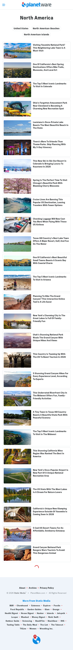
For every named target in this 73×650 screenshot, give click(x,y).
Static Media (20, 593)
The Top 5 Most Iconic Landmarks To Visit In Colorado (49, 85)
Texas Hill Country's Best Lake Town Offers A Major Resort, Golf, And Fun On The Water (51, 241)
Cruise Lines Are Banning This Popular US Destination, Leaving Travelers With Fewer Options (49, 202)
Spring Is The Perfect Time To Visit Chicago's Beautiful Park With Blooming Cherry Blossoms (50, 183)
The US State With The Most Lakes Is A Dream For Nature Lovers (50, 491)
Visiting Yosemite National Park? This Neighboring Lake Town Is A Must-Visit (49, 48)
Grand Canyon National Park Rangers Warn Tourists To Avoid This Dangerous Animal (49, 550)
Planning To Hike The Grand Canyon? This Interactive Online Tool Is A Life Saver (49, 299)
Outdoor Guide (12, 621)
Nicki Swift (53, 617)
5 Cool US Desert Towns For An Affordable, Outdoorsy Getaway (49, 529)
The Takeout (57, 625)
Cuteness (35, 606)
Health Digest (11, 613)
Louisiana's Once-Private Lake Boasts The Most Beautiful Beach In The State (50, 125)
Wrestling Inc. (46, 629)
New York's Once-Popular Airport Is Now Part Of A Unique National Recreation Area (50, 473)
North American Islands (36, 34)
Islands (50, 613)
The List (44, 625)
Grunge (56, 609)
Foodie (57, 606)
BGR (12, 606)
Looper (14, 617)
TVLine (23, 629)
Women (33, 629)
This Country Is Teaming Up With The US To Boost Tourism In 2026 (49, 355)
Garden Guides (34, 609)
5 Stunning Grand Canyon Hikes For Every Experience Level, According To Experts (50, 376)
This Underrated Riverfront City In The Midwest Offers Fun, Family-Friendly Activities (50, 395)
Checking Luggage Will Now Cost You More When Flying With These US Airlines (50, 222)
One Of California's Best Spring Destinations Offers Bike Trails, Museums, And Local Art (48, 67)
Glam (47, 609)
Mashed (25, 617)
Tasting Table (13, 625)
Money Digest (38, 617)
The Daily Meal (30, 625)
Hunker (40, 613)
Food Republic (17, 609)
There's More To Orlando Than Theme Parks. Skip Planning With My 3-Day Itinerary (49, 144)
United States (21, 28)
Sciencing (27, 621)
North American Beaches (46, 28)
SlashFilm (40, 621)
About (22, 588)
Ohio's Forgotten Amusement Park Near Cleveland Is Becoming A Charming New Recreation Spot (50, 106)
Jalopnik (61, 613)
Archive (33, 588)
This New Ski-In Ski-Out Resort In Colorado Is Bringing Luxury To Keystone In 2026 (49, 164)
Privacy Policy (47, 588)
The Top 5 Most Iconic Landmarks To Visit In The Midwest (49, 433)
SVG (62, 621)
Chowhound (22, 606)
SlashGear (52, 621)
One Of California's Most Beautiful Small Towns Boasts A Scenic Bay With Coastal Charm (50, 260)
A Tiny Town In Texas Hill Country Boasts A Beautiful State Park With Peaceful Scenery (50, 415)
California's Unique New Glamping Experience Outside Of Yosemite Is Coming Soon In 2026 (50, 511)
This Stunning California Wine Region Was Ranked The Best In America (48, 453)
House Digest (27, 613)
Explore (47, 606)
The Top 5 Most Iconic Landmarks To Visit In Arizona (49, 278)
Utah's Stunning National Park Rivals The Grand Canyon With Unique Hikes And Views (48, 337)
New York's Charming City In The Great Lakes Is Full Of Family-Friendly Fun (49, 318)
